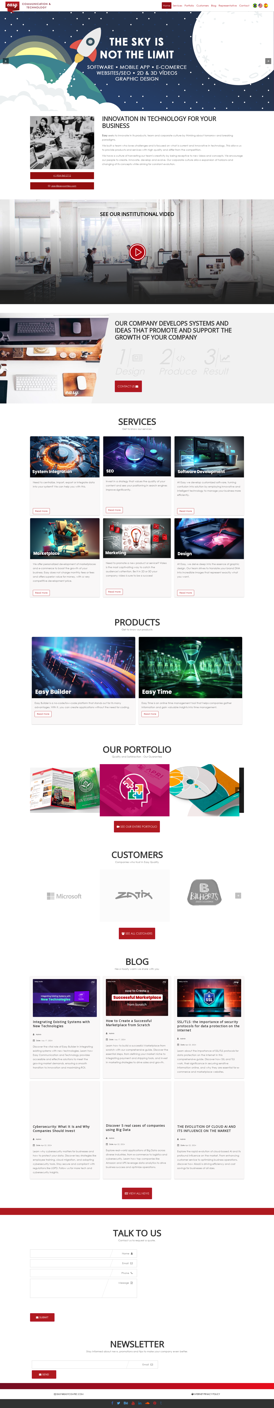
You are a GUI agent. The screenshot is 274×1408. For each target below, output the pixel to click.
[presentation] (238, 790)
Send (44, 1374)
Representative (228, 5)
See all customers (137, 933)
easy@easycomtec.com (62, 185)
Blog (213, 5)
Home (166, 5)
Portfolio (189, 5)
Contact (244, 5)
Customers (202, 5)
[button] (6, 61)
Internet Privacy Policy (207, 1394)
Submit (42, 1317)
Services (177, 5)
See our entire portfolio (137, 826)
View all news (137, 1193)
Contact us (128, 386)
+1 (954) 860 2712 (62, 175)
